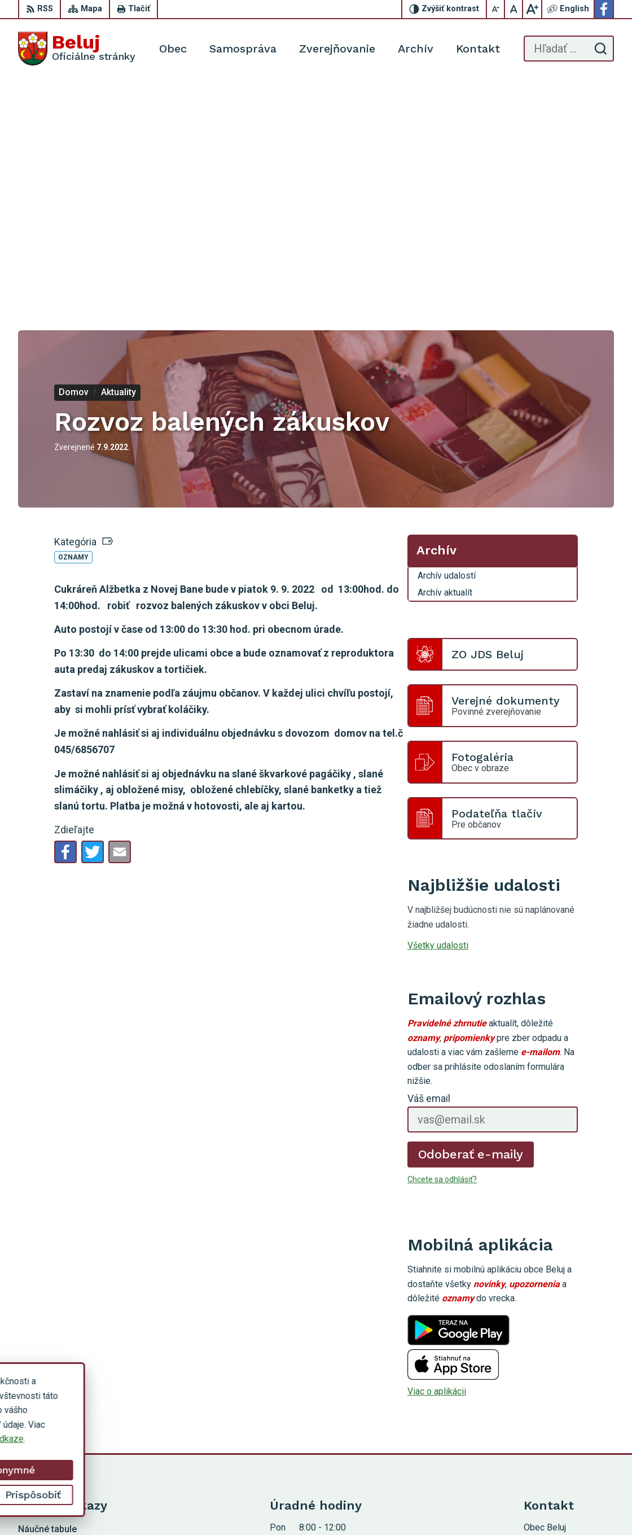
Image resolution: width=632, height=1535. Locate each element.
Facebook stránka (559, 1421)
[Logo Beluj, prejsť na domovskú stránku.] (76, 48)
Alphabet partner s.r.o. (281, 1505)
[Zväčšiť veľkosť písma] (532, 9)
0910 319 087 (551, 1395)
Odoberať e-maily (471, 920)
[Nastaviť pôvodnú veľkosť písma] (514, 9)
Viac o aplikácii (436, 1158)
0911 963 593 (551, 1383)
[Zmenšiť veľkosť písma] (496, 9)
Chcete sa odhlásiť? (442, 945)
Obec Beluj (421, 1505)
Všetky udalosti (437, 712)
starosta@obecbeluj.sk (569, 1408)
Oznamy (73, 324)
